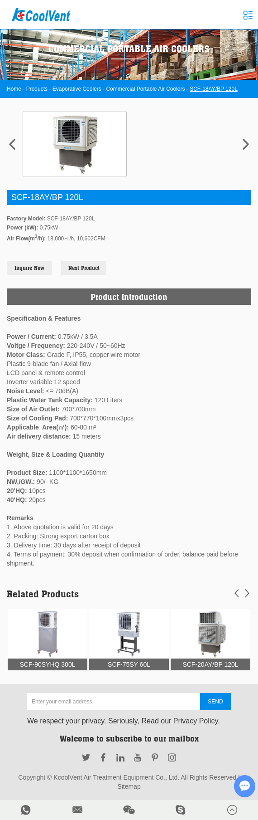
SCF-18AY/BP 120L (214, 89)
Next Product (84, 267)
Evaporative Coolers (77, 89)
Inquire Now (29, 267)
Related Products (43, 594)
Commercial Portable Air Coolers (145, 89)
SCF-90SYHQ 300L (48, 664)
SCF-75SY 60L (129, 664)
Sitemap (128, 786)
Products (37, 89)
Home (14, 89)
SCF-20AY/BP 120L (210, 664)
